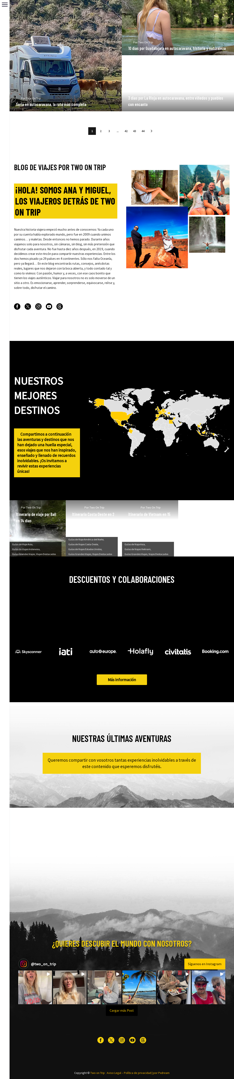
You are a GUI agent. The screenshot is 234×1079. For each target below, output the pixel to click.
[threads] (59, 306)
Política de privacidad (137, 1073)
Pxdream (164, 1073)
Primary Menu (5, 5)
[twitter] (28, 306)
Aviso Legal (114, 1073)
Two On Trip (40, 105)
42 (126, 131)
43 (134, 131)
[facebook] (17, 306)
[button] (151, 131)
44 (143, 131)
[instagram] (38, 306)
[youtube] (49, 306)
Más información (122, 679)
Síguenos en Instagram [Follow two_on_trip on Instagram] (204, 964)
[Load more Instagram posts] (121, 1010)
